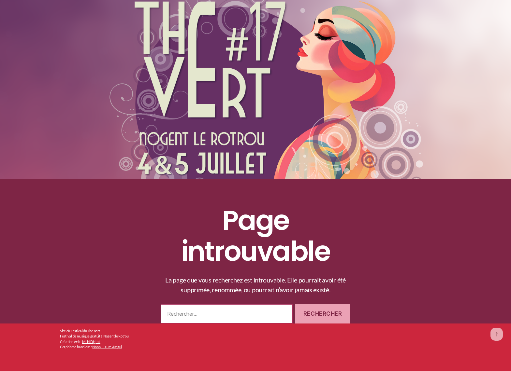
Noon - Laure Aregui (107, 347)
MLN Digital (91, 341)
